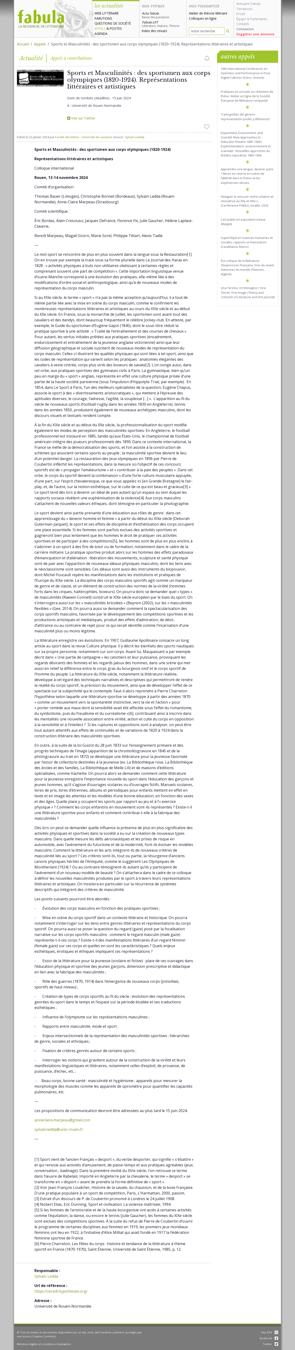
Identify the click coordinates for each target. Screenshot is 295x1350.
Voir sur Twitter (81, 118)
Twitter (270, 1344)
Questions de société (113, 23)
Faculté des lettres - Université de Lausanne (83, 137)
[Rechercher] (227, 31)
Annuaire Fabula (248, 3)
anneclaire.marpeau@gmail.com (62, 1120)
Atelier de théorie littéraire (208, 13)
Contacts (242, 24)
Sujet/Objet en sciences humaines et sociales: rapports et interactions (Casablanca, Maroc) (247, 242)
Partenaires (258, 19)
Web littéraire (107, 13)
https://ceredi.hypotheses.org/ (61, 1291)
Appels (100, 28)
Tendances (244, 9)
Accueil (23, 44)
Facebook (268, 1338)
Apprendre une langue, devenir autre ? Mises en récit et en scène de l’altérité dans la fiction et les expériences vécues (247, 176)
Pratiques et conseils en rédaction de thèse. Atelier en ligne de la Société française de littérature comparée (247, 96)
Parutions (103, 18)
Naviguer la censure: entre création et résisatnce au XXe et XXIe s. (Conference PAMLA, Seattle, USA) (247, 201)
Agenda (101, 33)
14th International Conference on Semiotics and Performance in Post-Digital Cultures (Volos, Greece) (246, 73)
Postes (116, 28)
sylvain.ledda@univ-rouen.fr (58, 1129)
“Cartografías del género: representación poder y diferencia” (245, 116)
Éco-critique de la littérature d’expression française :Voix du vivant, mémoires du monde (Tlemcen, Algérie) (247, 267)
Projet (240, 13)
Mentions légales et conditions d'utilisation (44, 1344)
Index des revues (154, 31)
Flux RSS (269, 1332)
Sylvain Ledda (134, 137)
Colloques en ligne (203, 18)
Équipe (241, 19)
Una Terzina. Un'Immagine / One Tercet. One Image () (247, 292)
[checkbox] (207, 58)
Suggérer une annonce (255, 34)
